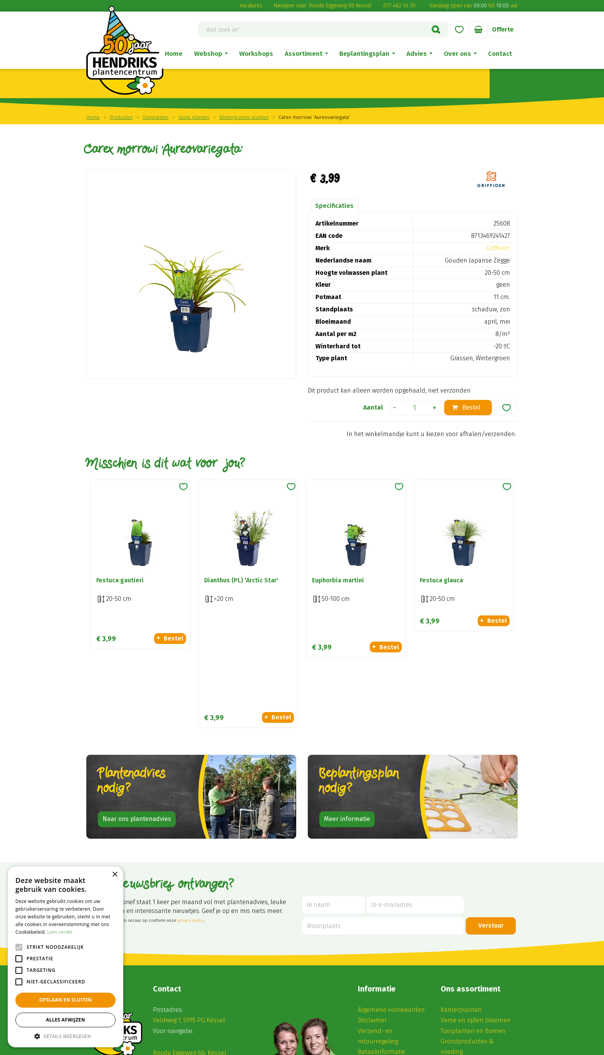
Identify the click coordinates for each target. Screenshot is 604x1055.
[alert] (65, 956)
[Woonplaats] (383, 821)
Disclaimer (372, 916)
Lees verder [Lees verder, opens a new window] (60, 932)
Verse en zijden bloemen (476, 916)
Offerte (502, 29)
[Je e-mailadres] (415, 800)
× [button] (114, 875)
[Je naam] (333, 800)
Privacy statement (383, 957)
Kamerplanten (461, 905)
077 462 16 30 (399, 5)
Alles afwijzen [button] (65, 1020)
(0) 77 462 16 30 (180, 959)
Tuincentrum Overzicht (318, 1046)
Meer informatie (347, 714)
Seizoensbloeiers (464, 957)
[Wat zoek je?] (323, 29)
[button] (65, 1036)
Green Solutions (268, 1046)
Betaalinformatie (381, 947)
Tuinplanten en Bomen (473, 926)
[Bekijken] (478, 29)
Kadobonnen (459, 968)
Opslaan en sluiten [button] (65, 999)
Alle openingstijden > (189, 1013)
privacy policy (191, 816)
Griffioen (498, 248)
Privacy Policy (396, 1046)
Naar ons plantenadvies (136, 714)
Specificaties (334, 205)
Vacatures (251, 5)
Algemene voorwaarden (391, 905)
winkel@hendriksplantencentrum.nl (212, 969)
